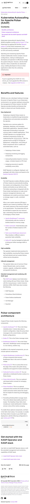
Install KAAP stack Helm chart (11, 459)
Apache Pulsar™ (20, 42)
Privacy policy (24, 481)
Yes (4, 469)
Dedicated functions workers (11, 372)
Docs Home (6, 8)
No (10, 469)
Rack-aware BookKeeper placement (15, 233)
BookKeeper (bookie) (9, 341)
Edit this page (24, 465)
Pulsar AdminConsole (9, 379)
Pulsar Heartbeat (8, 386)
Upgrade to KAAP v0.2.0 (17, 83)
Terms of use (4, 482)
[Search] (19, 3)
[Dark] (25, 3)
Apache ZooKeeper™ (9, 327)
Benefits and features (8, 30)
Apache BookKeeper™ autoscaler (15, 218)
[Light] (23, 3)
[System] (27, 3)
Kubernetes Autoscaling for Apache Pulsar (13, 12)
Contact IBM (14, 502)
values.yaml (7, 418)
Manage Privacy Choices (15, 482)
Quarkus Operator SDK (9, 174)
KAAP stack (9, 279)
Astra (17, 7)
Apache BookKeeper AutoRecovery (13, 355)
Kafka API (8, 240)
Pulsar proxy (6, 364)
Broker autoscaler (10, 225)
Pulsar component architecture (10, 32)
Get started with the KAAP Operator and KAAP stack (14, 35)
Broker (5, 338)
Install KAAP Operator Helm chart (12, 456)
